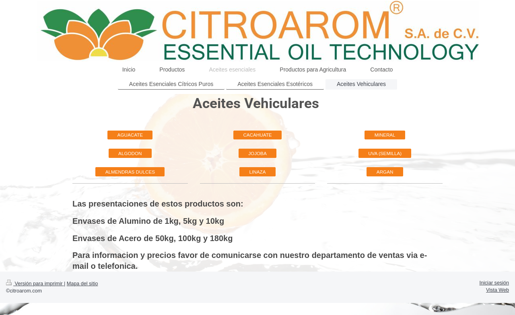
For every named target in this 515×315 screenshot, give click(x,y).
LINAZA (257, 171)
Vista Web (497, 290)
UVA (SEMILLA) (385, 153)
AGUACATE (130, 134)
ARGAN (385, 171)
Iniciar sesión (494, 283)
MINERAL (385, 134)
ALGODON (130, 153)
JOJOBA (257, 153)
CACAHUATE (257, 134)
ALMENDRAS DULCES (130, 171)
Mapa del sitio (82, 283)
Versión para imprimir (35, 283)
